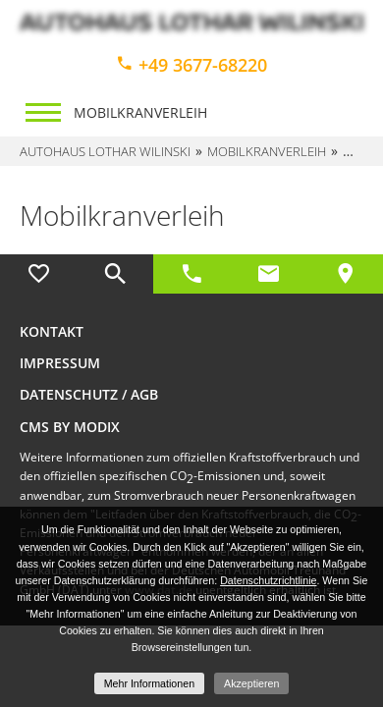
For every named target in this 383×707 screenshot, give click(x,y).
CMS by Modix (70, 426)
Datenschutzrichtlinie (268, 580)
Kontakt (51, 331)
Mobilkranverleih (140, 112)
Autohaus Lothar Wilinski (105, 151)
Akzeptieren (251, 683)
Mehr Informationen (149, 683)
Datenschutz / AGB (89, 394)
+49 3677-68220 (191, 65)
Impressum (60, 363)
